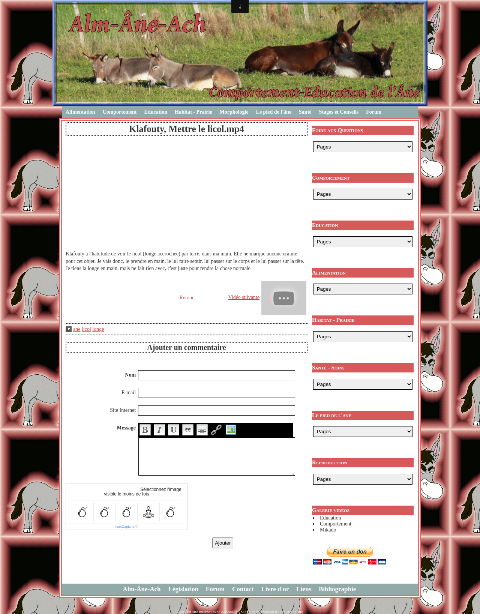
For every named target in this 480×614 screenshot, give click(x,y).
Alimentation (80, 112)
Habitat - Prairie (193, 112)
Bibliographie (337, 589)
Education (155, 112)
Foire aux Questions (337, 130)
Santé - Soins (328, 368)
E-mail (129, 392)
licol (86, 329)
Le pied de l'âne (274, 112)
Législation (183, 589)
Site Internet (123, 410)
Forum (373, 112)
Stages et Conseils (339, 112)
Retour (186, 297)
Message (126, 428)
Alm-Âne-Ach (142, 589)
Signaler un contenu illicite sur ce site (272, 611)
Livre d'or (275, 589)
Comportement (120, 112)
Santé (305, 112)
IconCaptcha (125, 526)
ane (76, 329)
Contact (243, 589)
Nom (130, 375)
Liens (303, 589)
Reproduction (329, 462)
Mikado (328, 530)
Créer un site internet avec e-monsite (207, 611)
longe (98, 329)
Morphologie (234, 112)
